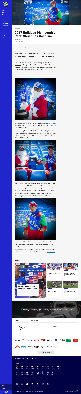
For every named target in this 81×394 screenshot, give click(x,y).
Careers (27, 391)
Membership (5, 23)
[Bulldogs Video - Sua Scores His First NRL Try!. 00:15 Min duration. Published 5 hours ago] (70, 289)
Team (3, 19)
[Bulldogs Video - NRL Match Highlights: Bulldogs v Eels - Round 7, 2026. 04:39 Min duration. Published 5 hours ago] (70, 271)
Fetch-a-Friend (51, 123)
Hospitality (5, 25)
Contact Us (4, 37)
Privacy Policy (22, 391)
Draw (3, 14)
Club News (17, 28)
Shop (3, 27)
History (4, 21)
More (6, 32)
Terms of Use (16, 391)
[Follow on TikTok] (27, 359)
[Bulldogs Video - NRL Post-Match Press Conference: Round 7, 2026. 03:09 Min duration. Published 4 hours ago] (30, 280)
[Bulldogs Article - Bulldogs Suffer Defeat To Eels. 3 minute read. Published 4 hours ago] (54, 271)
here (49, 196)
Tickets (3, 35)
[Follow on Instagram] (35, 359)
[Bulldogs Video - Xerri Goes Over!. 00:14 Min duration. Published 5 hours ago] (54, 289)
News (3, 10)
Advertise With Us (40, 391)
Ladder (3, 16)
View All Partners (46, 352)
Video (3, 12)
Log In (4, 388)
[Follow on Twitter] (32, 359)
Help (30, 391)
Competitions (5, 30)
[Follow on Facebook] (30, 359)
